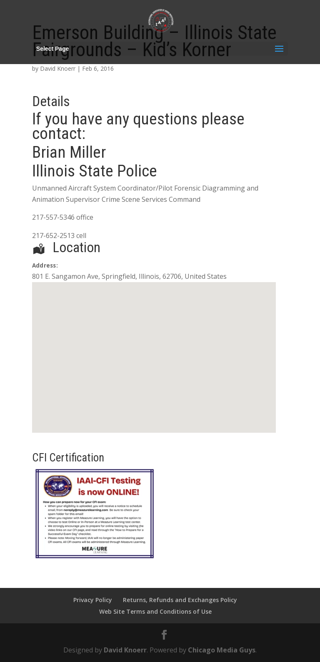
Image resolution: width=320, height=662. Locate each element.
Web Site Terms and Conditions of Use (155, 611)
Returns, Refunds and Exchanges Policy (180, 600)
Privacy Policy (92, 600)
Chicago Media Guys (221, 650)
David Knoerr (57, 68)
